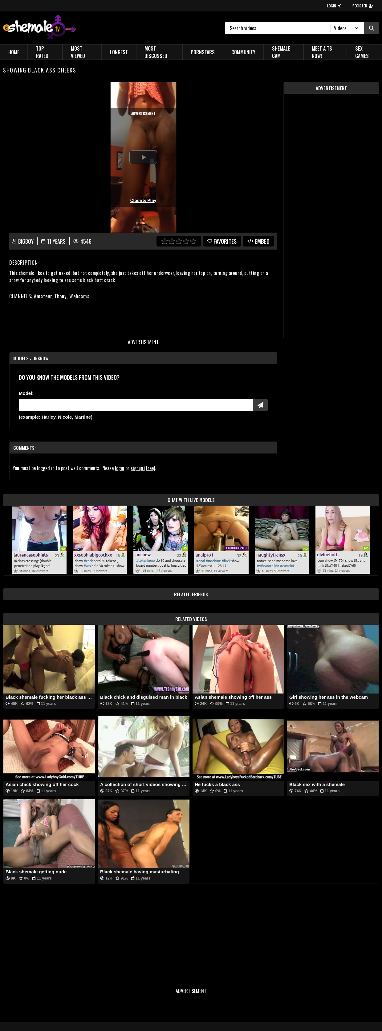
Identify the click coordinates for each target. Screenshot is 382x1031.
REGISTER (362, 5)
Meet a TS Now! (322, 52)
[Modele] (136, 405)
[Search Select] (345, 28)
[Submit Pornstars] (260, 405)
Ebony (61, 296)
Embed (258, 241)
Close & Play (143, 200)
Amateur (43, 296)
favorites (222, 241)
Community (243, 52)
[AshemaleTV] (39, 27)
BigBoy (26, 241)
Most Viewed (78, 52)
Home (13, 52)
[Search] (280, 28)
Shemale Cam (281, 52)
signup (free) (143, 468)
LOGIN (334, 5)
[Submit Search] (371, 28)
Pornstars (203, 52)
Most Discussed (155, 52)
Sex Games (362, 52)
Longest (119, 52)
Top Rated (42, 52)
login (119, 468)
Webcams (79, 296)
